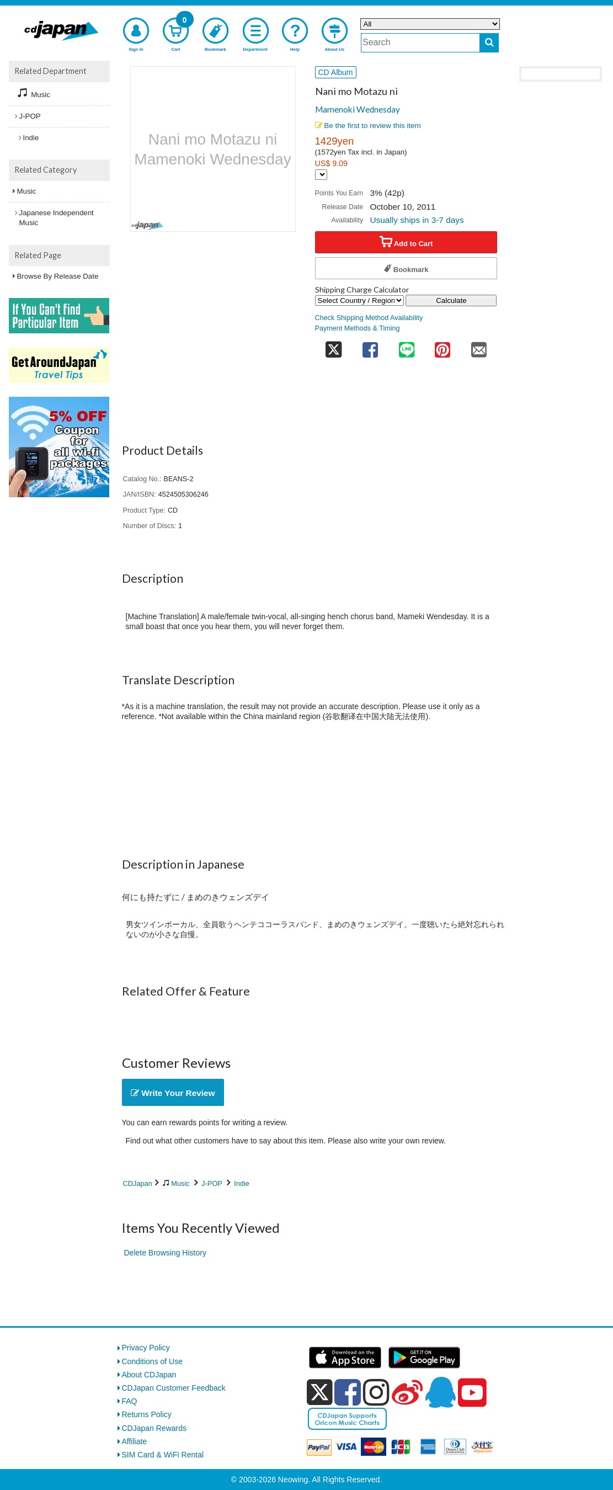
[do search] (489, 42)
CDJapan (137, 1183)
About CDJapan (149, 1374)
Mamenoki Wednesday (357, 109)
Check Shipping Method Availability (369, 318)
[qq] (440, 1392)
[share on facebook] (370, 346)
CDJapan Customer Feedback (174, 1387)
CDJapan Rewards (154, 1428)
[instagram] (376, 1392)
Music (180, 1183)
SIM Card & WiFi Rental (163, 1454)
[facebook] (347, 1392)
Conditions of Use (152, 1361)
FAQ (129, 1401)
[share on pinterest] (442, 346)
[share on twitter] (334, 346)
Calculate (451, 300)
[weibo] (407, 1392)
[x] (320, 1392)
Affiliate (134, 1441)
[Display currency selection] (321, 174)
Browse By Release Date (58, 276)
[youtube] (472, 1393)
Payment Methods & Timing (357, 328)
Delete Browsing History (165, 1252)
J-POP (211, 1183)
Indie (241, 1183)
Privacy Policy (146, 1347)
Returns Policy (147, 1414)
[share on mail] (479, 346)
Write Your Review (173, 1093)
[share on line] (406, 346)
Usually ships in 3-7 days (416, 220)
